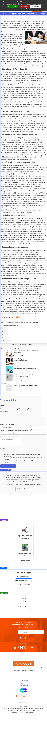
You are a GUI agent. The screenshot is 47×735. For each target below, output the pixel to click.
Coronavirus (5, 337)
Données (17, 670)
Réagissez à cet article (11, 325)
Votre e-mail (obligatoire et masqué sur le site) (16, 430)
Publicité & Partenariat (26, 668)
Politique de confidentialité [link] (24, 9)
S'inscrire (23, 638)
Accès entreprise (23, 584)
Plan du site (4, 668)
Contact (13, 668)
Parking (24, 601)
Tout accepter (12, 6)
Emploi (4, 332)
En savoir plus (23, 607)
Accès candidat (23, 577)
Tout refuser (24, 6)
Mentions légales (40, 668)
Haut (37, 710)
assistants (6, 459)
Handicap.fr (11, 710)
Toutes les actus (23, 489)
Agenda (23, 598)
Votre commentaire (7, 437)
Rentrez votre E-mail (11, 632)
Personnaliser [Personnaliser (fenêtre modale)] (35, 6)
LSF (17, 199)
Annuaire (23, 603)
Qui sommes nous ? (28, 670)
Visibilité (3, 449)
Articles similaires (6, 340)
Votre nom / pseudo (7, 425)
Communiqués (6, 335)
